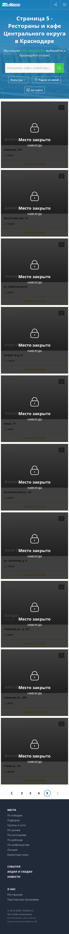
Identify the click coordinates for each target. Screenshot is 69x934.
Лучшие (12, 849)
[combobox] (34, 68)
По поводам (14, 815)
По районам (15, 840)
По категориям (16, 835)
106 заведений (32, 50)
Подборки (13, 820)
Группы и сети (16, 825)
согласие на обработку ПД (25, 921)
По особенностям (18, 845)
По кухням (13, 830)
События (13, 866)
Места (11, 810)
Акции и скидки (19, 871)
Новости (13, 876)
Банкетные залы (17, 854)
